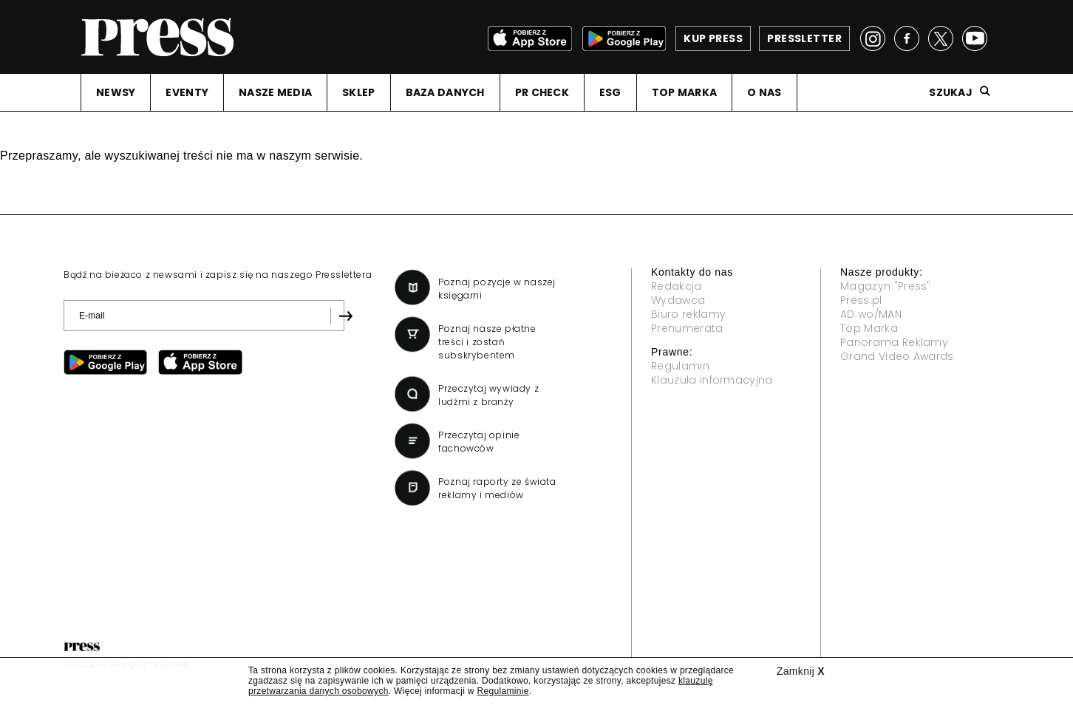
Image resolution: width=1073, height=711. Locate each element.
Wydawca (678, 300)
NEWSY (115, 92)
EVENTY (187, 92)
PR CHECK (542, 92)
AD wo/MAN (871, 314)
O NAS (764, 92)
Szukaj (950, 92)
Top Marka (869, 328)
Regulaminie (502, 691)
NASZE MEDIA (275, 92)
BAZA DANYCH (445, 92)
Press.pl (861, 300)
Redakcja (676, 286)
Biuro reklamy (688, 314)
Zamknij (801, 671)
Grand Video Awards (897, 356)
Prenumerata (687, 328)
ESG (610, 92)
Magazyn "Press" (885, 286)
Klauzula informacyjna (712, 379)
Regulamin (680, 365)
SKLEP (358, 92)
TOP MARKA (685, 92)
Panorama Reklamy (894, 342)
